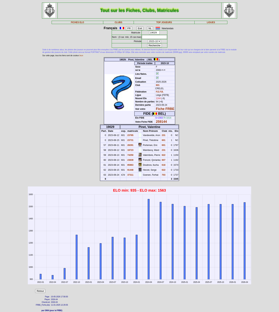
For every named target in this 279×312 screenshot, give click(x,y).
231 (163, 135)
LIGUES (211, 22)
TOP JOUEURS (164, 22)
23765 (130, 135)
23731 (130, 140)
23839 (130, 160)
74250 (130, 155)
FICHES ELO (77, 22)
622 (163, 155)
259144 (161, 122)
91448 (130, 170)
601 (157, 85)
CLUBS (118, 22)
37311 (130, 175)
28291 (130, 145)
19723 (130, 150)
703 (163, 175)
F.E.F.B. (160, 91)
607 (163, 160)
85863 (130, 165)
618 (163, 165)
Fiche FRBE (165, 109)
